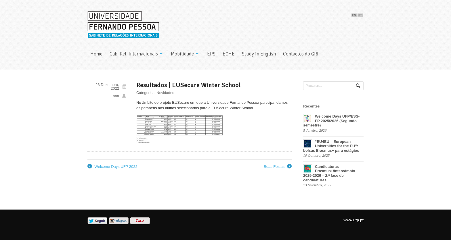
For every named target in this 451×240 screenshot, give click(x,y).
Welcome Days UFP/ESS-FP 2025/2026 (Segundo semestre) (331, 120)
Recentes (311, 106)
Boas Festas (278, 167)
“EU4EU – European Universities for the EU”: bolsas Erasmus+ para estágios (331, 146)
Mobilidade (182, 54)
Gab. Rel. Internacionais (134, 54)
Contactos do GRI (300, 54)
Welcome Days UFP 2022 (112, 167)
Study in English (259, 54)
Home (96, 54)
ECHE (229, 54)
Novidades (165, 93)
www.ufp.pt (353, 220)
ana (116, 96)
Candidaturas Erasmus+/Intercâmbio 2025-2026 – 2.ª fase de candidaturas (329, 173)
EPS (211, 54)
